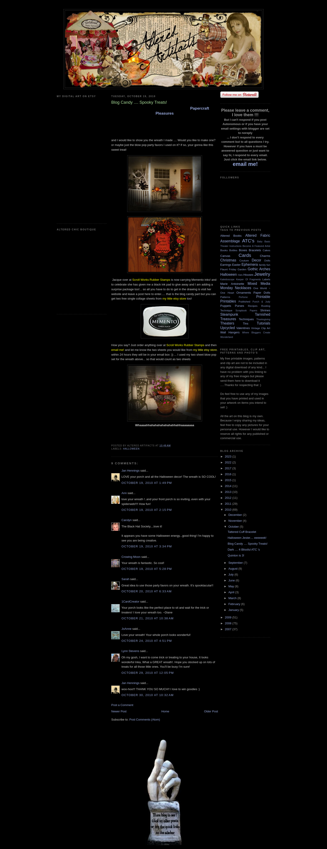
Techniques (246, 319)
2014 (228, 486)
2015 (228, 480)
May (231, 586)
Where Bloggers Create (256, 332)
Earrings (225, 264)
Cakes (266, 250)
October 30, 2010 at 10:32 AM (147, 695)
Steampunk (229, 314)
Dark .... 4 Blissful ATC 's (244, 549)
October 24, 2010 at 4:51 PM (146, 640)
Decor (256, 260)
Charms (265, 256)
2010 (228, 509)
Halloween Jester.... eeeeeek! (247, 537)
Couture (244, 260)
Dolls (267, 260)
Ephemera (249, 264)
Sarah (125, 579)
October (234, 526)
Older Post (211, 711)
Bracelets (255, 250)
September (236, 562)
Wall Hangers (230, 332)
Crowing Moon (131, 557)
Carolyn (126, 520)
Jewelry (262, 274)
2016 (228, 474)
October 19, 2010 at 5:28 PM (146, 569)
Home (165, 711)
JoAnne (126, 628)
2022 (228, 462)
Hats (240, 275)
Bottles (233, 250)
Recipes (253, 305)
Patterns (225, 296)
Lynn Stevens (130, 651)
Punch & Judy (261, 301)
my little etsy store (174, 298)
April (231, 592)
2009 (228, 617)
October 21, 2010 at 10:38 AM (147, 618)
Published (244, 301)
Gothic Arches (259, 269)
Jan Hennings (130, 470)
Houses (248, 274)
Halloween (131, 449)
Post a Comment (122, 705)
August (233, 568)
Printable (263, 297)
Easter (236, 264)
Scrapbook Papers (246, 310)
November (235, 520)
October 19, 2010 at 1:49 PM (146, 483)
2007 (228, 629)
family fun (264, 264)
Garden (242, 269)
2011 (228, 503)
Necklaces (243, 288)
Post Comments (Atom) (144, 719)
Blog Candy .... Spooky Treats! (248, 543)
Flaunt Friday (228, 269)
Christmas (228, 260)
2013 (228, 492)
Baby (260, 241)
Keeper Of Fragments (248, 279)
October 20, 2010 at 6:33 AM (146, 591)
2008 (228, 623)
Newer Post (118, 711)
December (235, 515)
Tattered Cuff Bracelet (242, 532)
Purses (239, 306)
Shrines (265, 310)
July (231, 574)
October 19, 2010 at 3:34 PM (146, 546)
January (234, 610)
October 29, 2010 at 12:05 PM (147, 672)
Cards (244, 255)
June (232, 580)
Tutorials (263, 323)
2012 (228, 498)
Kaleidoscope (227, 279)
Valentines (243, 328)
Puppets (225, 306)
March (233, 598)
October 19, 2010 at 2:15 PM (146, 510)
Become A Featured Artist (256, 246)
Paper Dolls (261, 292)
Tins (245, 323)
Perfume (243, 297)
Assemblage (230, 241)
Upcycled (227, 328)
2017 (228, 468)
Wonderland (226, 337)
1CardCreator (130, 601)
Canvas (225, 256)
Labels (266, 279)
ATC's (248, 240)
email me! (117, 350)
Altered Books (231, 235)
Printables (228, 301)
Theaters (227, 323)
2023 (228, 456)
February (234, 604)
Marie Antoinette (232, 283)
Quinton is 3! (236, 555)
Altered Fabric (257, 235)
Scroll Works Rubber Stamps (151, 279)
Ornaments (243, 292)
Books (224, 250)
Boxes (243, 250)
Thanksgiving (263, 319)
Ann (124, 493)
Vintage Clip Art (260, 328)
